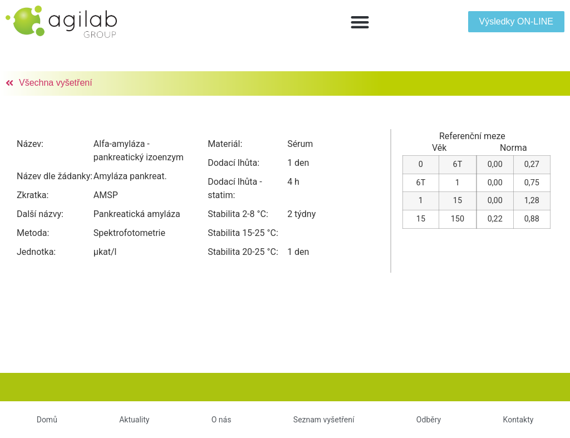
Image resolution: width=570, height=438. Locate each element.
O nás (222, 419)
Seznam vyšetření (324, 419)
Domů (47, 419)
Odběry (428, 419)
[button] (360, 22)
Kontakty (518, 419)
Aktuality (134, 419)
